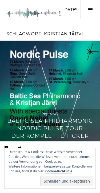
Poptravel (50, 113)
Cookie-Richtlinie (58, 171)
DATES (73, 9)
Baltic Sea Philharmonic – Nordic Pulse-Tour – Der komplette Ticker (50, 128)
